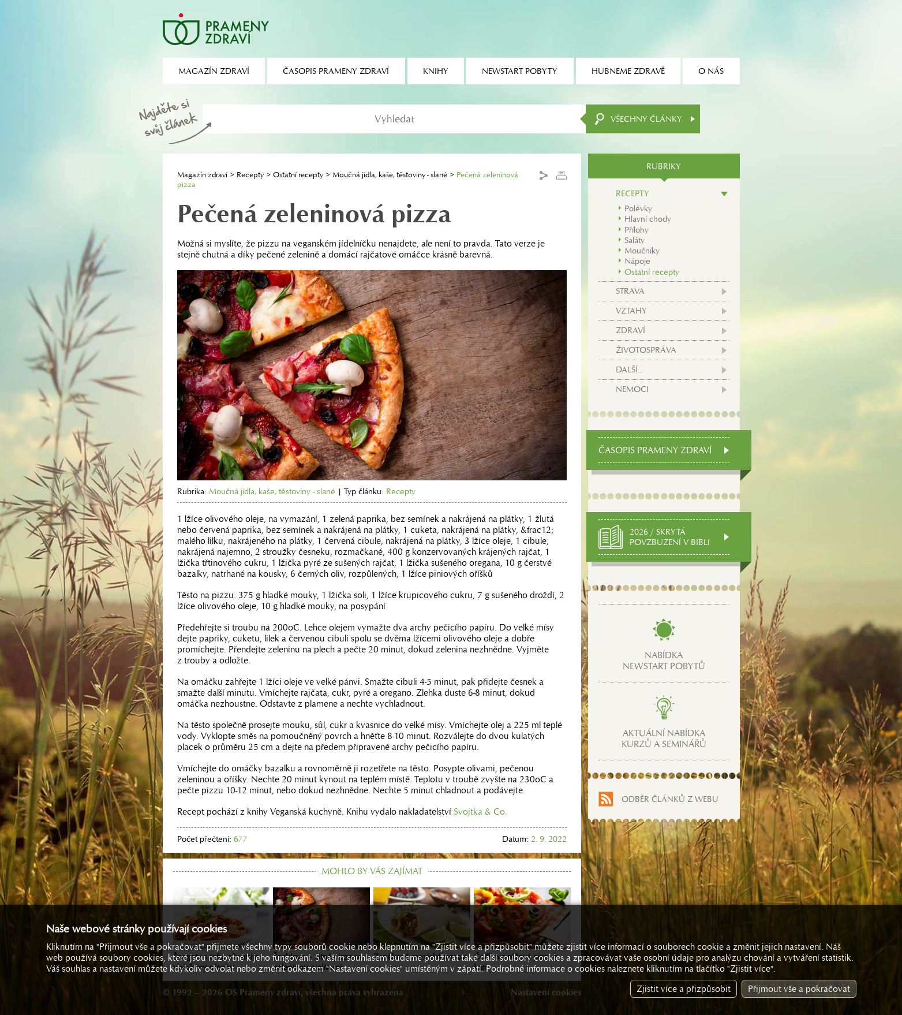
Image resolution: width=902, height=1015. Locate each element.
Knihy (435, 71)
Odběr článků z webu (670, 799)
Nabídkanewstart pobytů (664, 660)
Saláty (634, 240)
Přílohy (636, 230)
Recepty (250, 175)
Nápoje (637, 261)
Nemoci (632, 389)
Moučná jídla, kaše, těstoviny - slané (389, 175)
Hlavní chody (647, 219)
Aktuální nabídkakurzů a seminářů (664, 738)
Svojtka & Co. (480, 811)
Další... (629, 369)
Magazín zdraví (202, 175)
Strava (630, 291)
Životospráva (646, 350)
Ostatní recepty (298, 175)
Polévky (638, 208)
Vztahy (631, 310)
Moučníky (642, 250)
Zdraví (630, 330)
